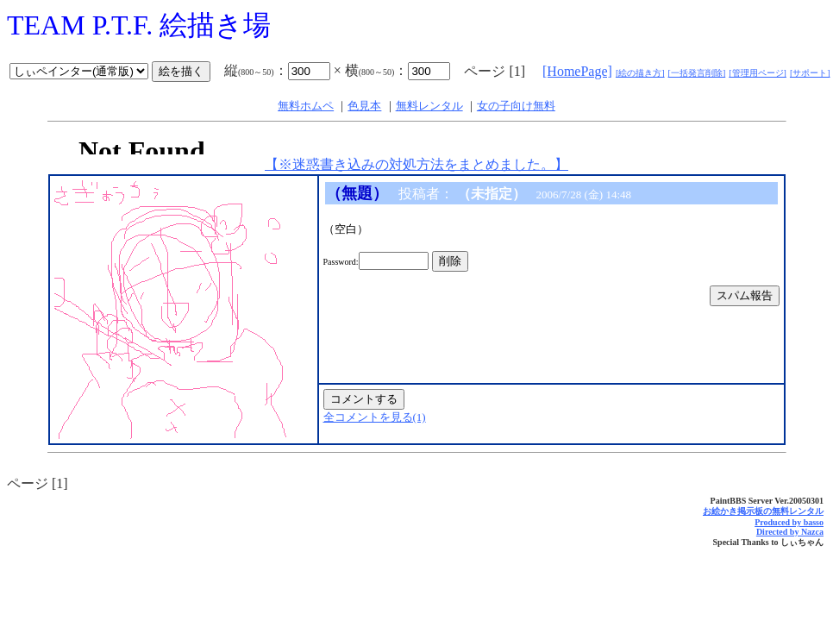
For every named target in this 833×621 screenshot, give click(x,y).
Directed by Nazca (790, 531)
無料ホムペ (306, 105)
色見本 (364, 105)
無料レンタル (429, 105)
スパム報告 (745, 295)
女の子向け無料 (516, 105)
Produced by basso (789, 522)
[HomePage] (577, 71)
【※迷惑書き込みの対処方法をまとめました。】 (416, 164)
